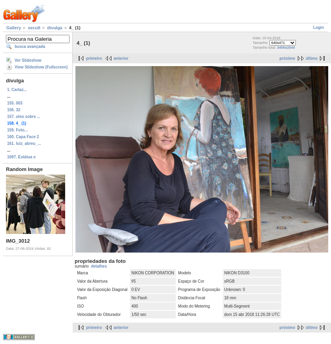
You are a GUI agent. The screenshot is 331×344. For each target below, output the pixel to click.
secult (34, 27)
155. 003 (15, 103)
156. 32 (13, 110)
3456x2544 (286, 47)
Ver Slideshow (28, 60)
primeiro (94, 58)
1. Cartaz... (17, 89)
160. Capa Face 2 (23, 137)
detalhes (99, 266)
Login (318, 27)
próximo (287, 58)
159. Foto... (17, 130)
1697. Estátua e (21, 157)
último (312, 58)
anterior (121, 58)
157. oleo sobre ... (23, 116)
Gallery (13, 27)
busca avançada (30, 46)
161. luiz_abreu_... (24, 143)
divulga (54, 27)
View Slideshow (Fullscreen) (41, 67)
